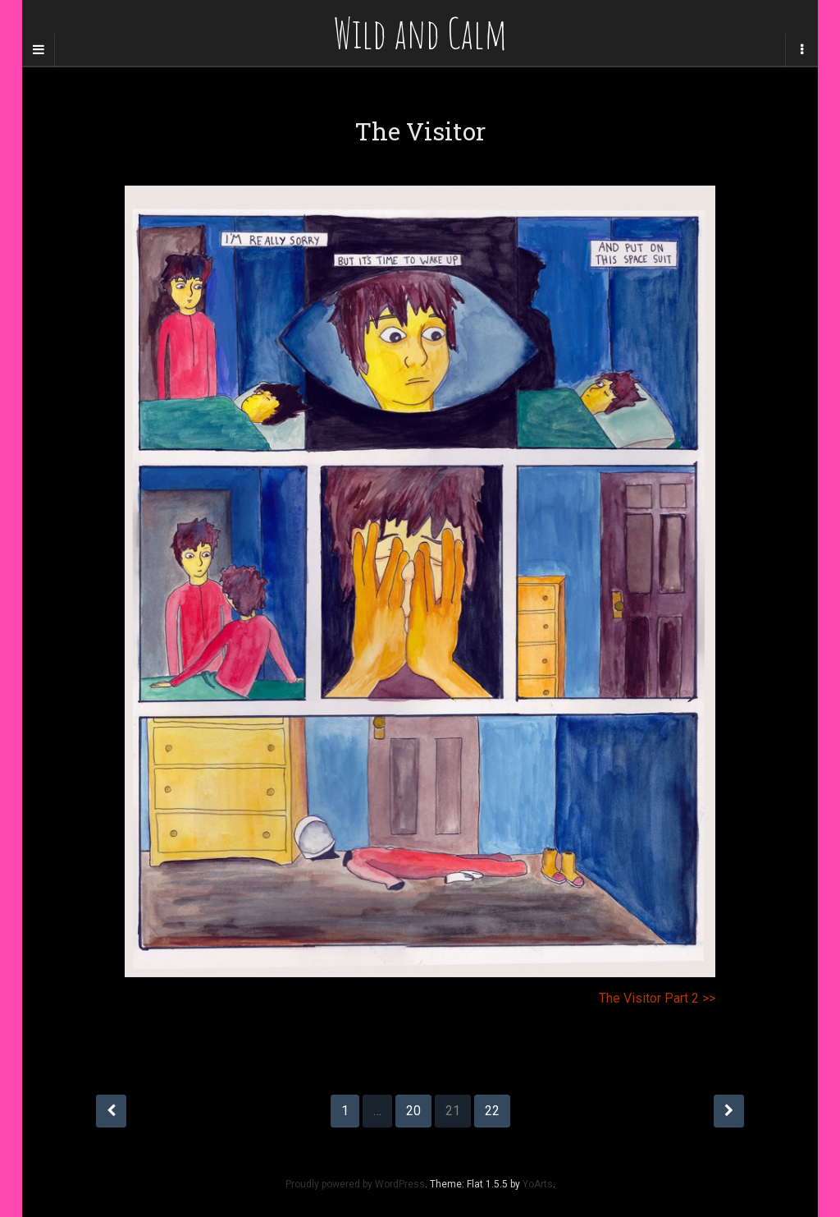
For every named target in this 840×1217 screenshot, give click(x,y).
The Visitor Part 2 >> (657, 998)
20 (413, 1110)
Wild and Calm (420, 32)
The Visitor (420, 131)
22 (492, 1110)
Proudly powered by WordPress (355, 1184)
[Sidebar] (38, 50)
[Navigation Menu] (801, 50)
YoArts (538, 1184)
